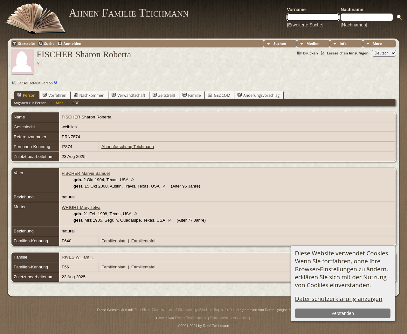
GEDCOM (219, 95)
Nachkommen (89, 95)
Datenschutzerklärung (230, 318)
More (377, 43)
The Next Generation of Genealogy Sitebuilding (177, 309)
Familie (192, 95)
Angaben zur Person (30, 102)
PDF (75, 102)
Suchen (279, 43)
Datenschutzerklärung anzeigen (339, 298)
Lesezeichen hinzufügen (348, 53)
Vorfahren (54, 95)
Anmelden (72, 43)
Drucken (310, 53)
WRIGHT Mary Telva (81, 207)
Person (26, 95)
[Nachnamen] (354, 24)
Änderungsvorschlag (258, 95)
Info (343, 43)
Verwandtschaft (128, 95)
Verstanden (342, 313)
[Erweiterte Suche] (305, 24)
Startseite (26, 43)
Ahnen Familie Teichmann (129, 12)
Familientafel (143, 240)
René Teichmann (190, 318)
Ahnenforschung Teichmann (127, 146)
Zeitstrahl (164, 95)
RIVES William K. (78, 257)
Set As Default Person (32, 83)
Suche (49, 43)
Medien (313, 43)
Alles (59, 102)
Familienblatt (113, 240)
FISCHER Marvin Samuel (86, 173)
